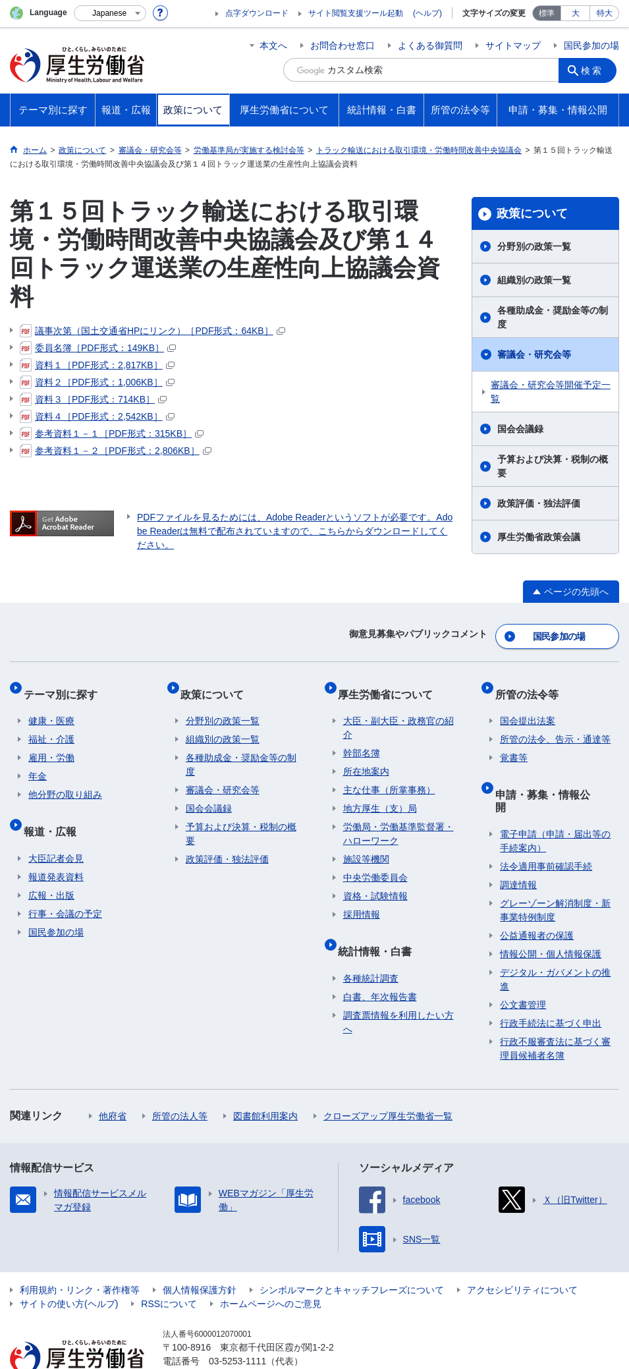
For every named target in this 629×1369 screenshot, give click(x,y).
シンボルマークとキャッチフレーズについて (352, 1251)
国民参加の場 (591, 45)
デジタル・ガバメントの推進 (555, 941)
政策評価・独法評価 (538, 503)
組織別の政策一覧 (534, 280)
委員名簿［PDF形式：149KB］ (98, 347)
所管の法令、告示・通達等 (555, 724)
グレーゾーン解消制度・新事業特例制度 (555, 872)
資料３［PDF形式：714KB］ (93, 399)
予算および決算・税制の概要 (552, 466)
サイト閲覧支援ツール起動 (355, 13)
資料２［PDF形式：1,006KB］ (97, 382)
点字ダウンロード (256, 13)
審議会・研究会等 (534, 354)
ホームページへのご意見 (270, 1265)
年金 (37, 761)
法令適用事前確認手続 (546, 828)
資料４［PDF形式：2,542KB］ (97, 416)
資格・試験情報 (375, 881)
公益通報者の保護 (537, 897)
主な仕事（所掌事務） (389, 775)
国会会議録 (520, 429)
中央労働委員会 (375, 863)
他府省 (112, 1078)
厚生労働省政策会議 (538, 537)
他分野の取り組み (65, 780)
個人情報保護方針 (199, 1251)
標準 (547, 13)
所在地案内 (366, 757)
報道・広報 (54, 810)
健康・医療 (51, 706)
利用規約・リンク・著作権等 (80, 1251)
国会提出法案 (527, 706)
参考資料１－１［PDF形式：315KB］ (112, 433)
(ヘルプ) (427, 13)
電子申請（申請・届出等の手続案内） (555, 803)
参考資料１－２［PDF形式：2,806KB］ (115, 450)
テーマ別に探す (65, 684)
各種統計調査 (370, 952)
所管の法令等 (531, 684)
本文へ (273, 45)
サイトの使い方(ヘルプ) (69, 1265)
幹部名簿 (361, 738)
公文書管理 (523, 966)
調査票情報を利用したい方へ (398, 996)
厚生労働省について (390, 684)
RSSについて (169, 1265)
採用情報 (361, 900)
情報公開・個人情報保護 (550, 915)
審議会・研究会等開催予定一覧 (551, 391)
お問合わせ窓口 (342, 45)
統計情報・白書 (380, 930)
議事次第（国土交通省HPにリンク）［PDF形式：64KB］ (152, 330)
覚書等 (514, 743)
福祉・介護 (51, 724)
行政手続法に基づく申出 (550, 985)
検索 (595, 70)
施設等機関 (366, 844)
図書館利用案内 (265, 1078)
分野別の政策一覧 (534, 246)
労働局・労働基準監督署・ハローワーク (398, 819)
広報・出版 (51, 869)
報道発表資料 (56, 851)
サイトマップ (513, 45)
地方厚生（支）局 (380, 794)
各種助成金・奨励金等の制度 (552, 317)
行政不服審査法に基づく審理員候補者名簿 (555, 1010)
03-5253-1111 (237, 1323)
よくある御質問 (430, 45)
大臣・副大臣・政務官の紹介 (398, 713)
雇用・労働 (51, 743)
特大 (605, 13)
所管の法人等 (179, 1078)
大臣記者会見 (56, 832)
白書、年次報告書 (380, 971)
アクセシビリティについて (522, 1251)
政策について (532, 213)
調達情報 (518, 846)
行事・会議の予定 (65, 888)
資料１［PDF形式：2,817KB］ (97, 365)
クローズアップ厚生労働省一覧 (387, 1078)
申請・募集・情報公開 (552, 773)
